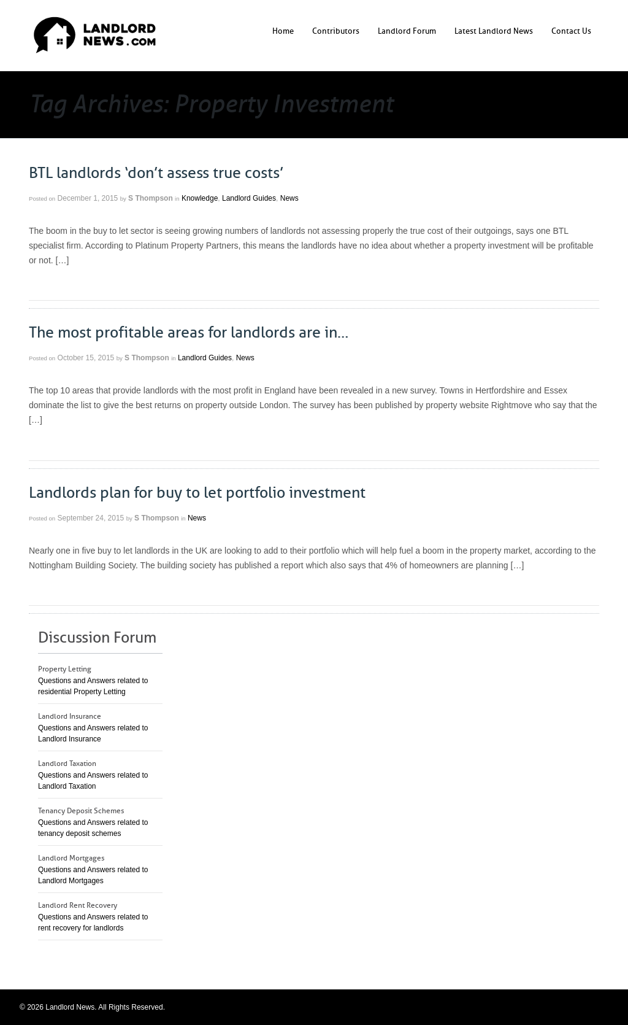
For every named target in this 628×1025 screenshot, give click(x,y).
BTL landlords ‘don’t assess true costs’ (156, 173)
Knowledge (200, 198)
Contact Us (571, 31)
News (289, 198)
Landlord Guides (249, 198)
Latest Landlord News (493, 31)
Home (283, 31)
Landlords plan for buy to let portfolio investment (197, 493)
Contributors (335, 31)
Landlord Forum (407, 31)
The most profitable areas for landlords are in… (188, 332)
